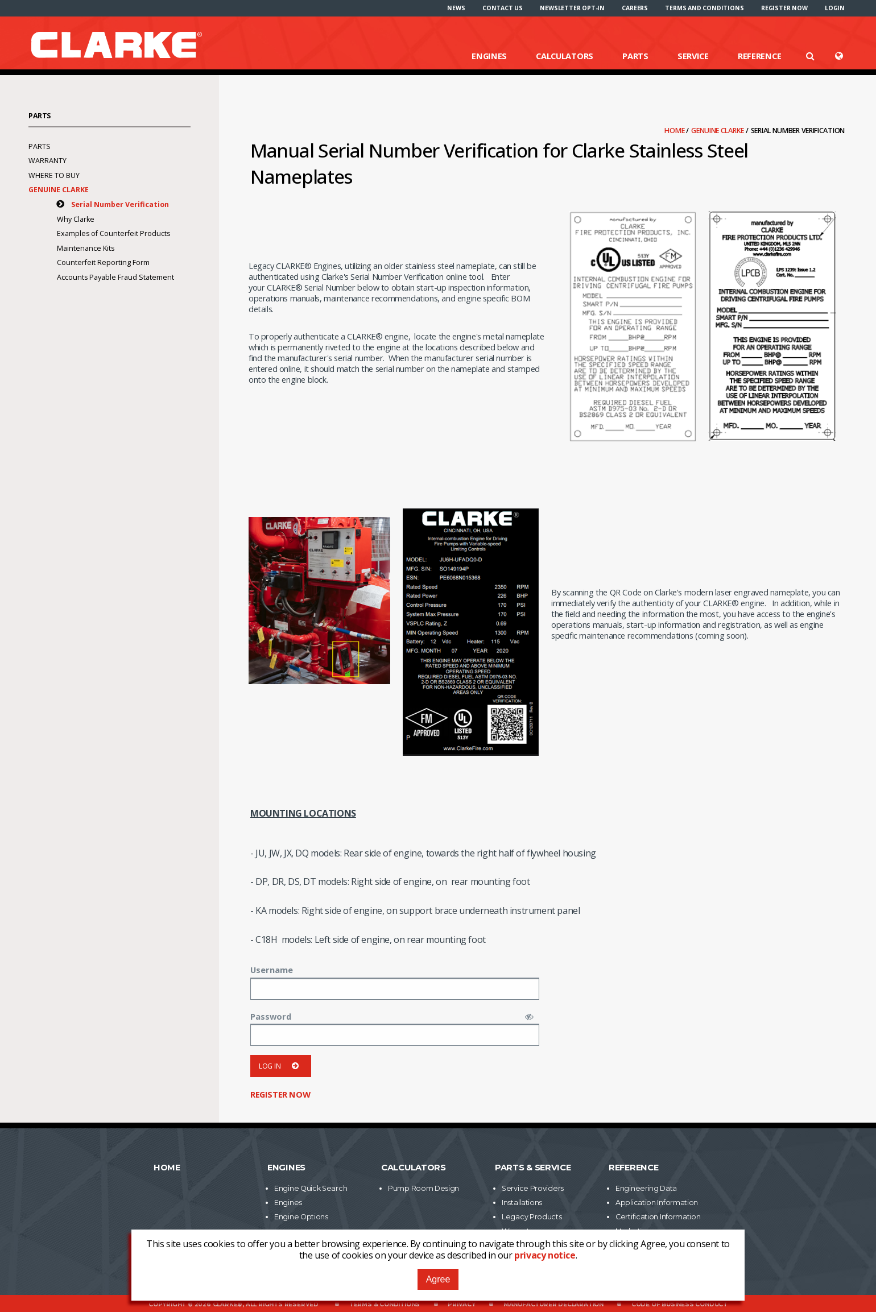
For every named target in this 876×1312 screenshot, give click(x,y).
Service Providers (533, 1188)
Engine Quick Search (310, 1188)
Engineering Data (646, 1188)
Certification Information (658, 1216)
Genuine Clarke (718, 130)
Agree (438, 1279)
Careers (635, 8)
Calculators (564, 55)
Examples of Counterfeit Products (113, 233)
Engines (489, 55)
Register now (784, 8)
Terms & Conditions (384, 1304)
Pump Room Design (423, 1188)
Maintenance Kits (85, 248)
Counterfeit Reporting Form (103, 262)
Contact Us (502, 8)
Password (270, 1016)
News (456, 8)
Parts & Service (533, 1167)
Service (693, 55)
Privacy (462, 1304)
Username (271, 969)
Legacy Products (532, 1216)
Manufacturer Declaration (553, 1304)
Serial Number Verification (120, 204)
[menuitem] (456, 8)
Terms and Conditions (704, 8)
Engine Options (301, 1216)
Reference (759, 55)
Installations (522, 1202)
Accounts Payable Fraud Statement (115, 277)
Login (835, 8)
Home (675, 130)
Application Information (656, 1202)
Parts (635, 55)
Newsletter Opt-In (572, 8)
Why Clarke (75, 219)
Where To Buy (54, 175)
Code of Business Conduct (679, 1304)
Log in (281, 1066)
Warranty (47, 160)
